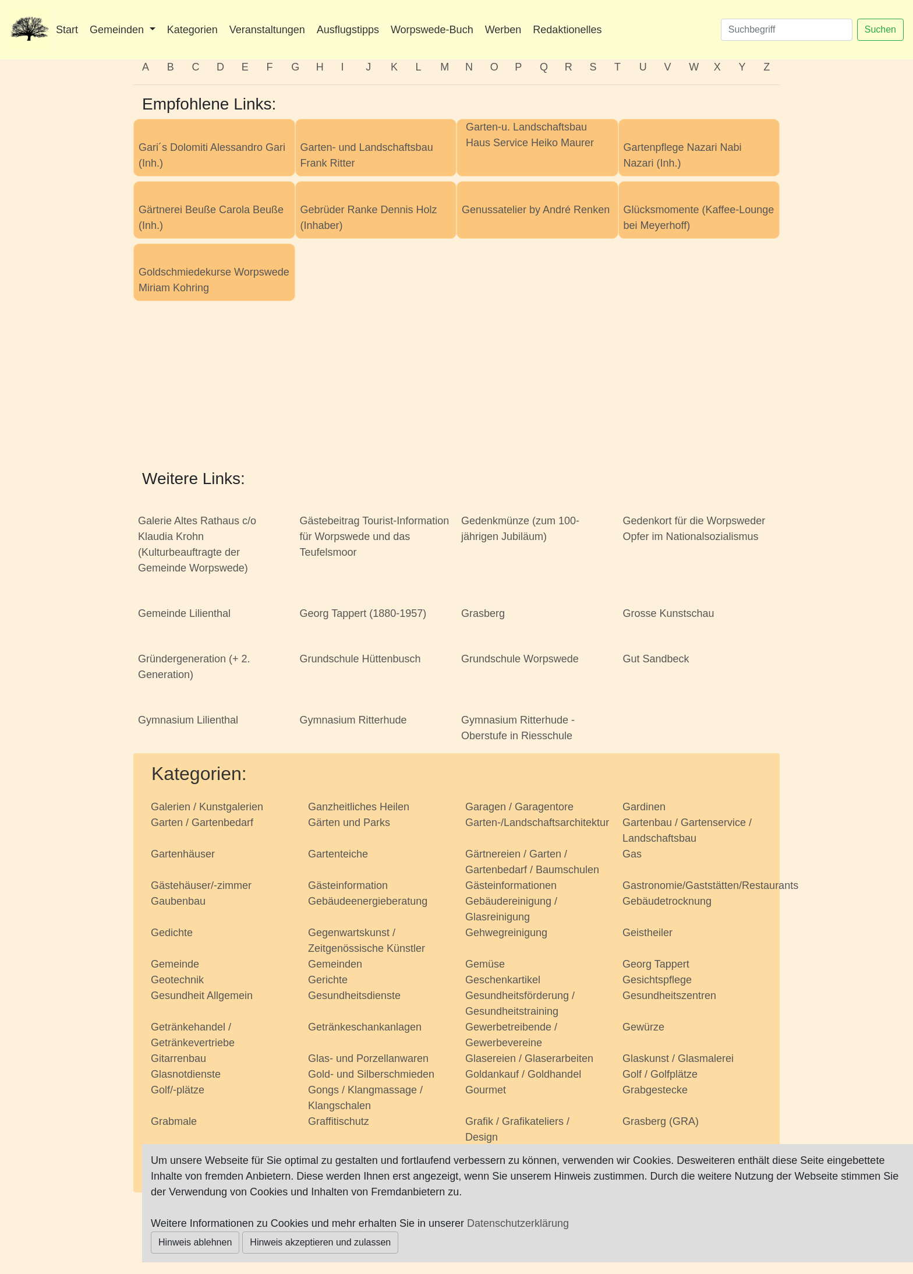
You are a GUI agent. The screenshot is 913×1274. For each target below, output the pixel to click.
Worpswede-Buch (432, 30)
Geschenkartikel (502, 980)
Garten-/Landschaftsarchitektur (537, 822)
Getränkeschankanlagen (365, 1027)
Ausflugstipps (348, 30)
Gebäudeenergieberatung (367, 901)
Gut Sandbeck (656, 659)
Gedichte (172, 932)
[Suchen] (786, 30)
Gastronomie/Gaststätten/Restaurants (710, 885)
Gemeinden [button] (118, 30)
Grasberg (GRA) (660, 1121)
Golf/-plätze (177, 1090)
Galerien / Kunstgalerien (207, 807)
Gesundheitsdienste (354, 995)
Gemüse (485, 964)
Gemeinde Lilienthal (184, 613)
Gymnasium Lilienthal (188, 720)
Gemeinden (335, 964)
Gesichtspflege (657, 980)
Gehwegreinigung (506, 932)
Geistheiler (647, 932)
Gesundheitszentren (669, 995)
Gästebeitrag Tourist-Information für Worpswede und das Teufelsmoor (375, 536)
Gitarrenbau (178, 1058)
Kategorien (192, 30)
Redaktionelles (567, 30)
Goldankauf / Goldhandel (523, 1074)
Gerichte (328, 980)
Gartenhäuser (183, 854)
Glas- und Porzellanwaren (368, 1058)
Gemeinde (175, 964)
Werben (503, 30)
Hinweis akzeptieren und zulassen (320, 1242)
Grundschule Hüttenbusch (360, 659)
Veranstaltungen (267, 30)
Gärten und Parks (349, 822)
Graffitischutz (338, 1121)
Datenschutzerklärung (518, 1223)
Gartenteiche (338, 854)
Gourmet (485, 1090)
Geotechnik (177, 980)
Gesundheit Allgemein (202, 995)
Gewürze (643, 1027)
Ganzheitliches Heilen (358, 807)
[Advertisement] (456, 387)
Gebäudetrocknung (667, 901)
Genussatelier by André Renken (536, 210)
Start (67, 30)
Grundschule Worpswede (520, 659)
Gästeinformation (348, 885)
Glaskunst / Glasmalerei (678, 1058)
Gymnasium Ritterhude (353, 720)
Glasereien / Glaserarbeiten (529, 1058)
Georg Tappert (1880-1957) (363, 613)
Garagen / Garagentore (519, 807)
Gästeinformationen (511, 885)
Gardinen (644, 807)
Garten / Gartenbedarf (202, 822)
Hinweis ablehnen (195, 1242)
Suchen (880, 29)
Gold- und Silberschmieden (371, 1074)
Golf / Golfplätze (660, 1074)
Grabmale (174, 1121)
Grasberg (483, 613)
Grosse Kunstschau (668, 613)
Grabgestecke (655, 1090)
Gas (632, 854)
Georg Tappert (655, 964)
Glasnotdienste (186, 1074)
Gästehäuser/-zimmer (201, 885)
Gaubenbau (178, 901)
